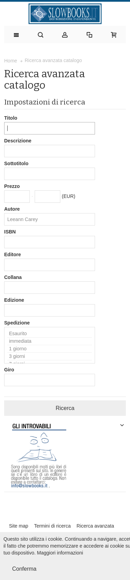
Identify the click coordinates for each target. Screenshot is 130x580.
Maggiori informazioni (60, 553)
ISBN (10, 231)
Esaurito (49, 334)
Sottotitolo (16, 163)
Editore (12, 254)
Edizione (14, 300)
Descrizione (18, 140)
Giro (9, 369)
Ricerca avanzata (95, 526)
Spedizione (17, 323)
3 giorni (49, 356)
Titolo (10, 118)
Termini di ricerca (52, 526)
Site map (18, 526)
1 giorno (49, 349)
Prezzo (12, 186)
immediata (49, 341)
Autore (12, 209)
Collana (13, 277)
